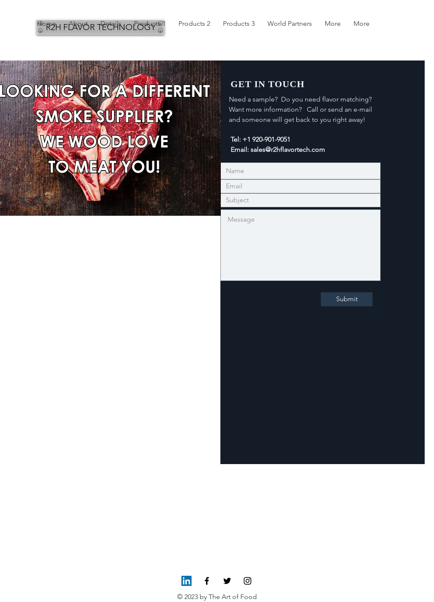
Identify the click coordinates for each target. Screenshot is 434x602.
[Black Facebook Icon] (207, 581)
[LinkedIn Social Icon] (186, 581)
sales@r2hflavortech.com (287, 150)
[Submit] (347, 299)
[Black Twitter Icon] (227, 581)
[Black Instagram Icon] (247, 581)
